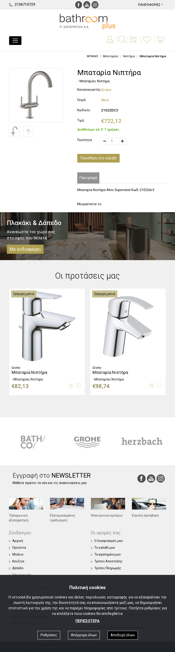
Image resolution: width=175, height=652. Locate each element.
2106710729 (25, 4)
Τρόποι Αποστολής (107, 561)
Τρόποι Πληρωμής (106, 568)
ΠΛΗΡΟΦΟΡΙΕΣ (149, 5)
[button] (134, 43)
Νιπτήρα (129, 56)
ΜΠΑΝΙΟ (92, 56)
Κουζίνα (16, 561)
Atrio (105, 100)
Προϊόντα (17, 547)
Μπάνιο (16, 554)
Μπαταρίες (110, 56)
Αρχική (16, 541)
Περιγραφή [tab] (88, 178)
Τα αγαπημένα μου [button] (106, 554)
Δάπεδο (16, 568)
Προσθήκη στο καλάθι (98, 158)
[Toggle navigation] (15, 40)
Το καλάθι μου (103, 547)
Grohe (106, 90)
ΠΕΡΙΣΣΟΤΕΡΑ (87, 621)
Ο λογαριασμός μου (107, 541)
